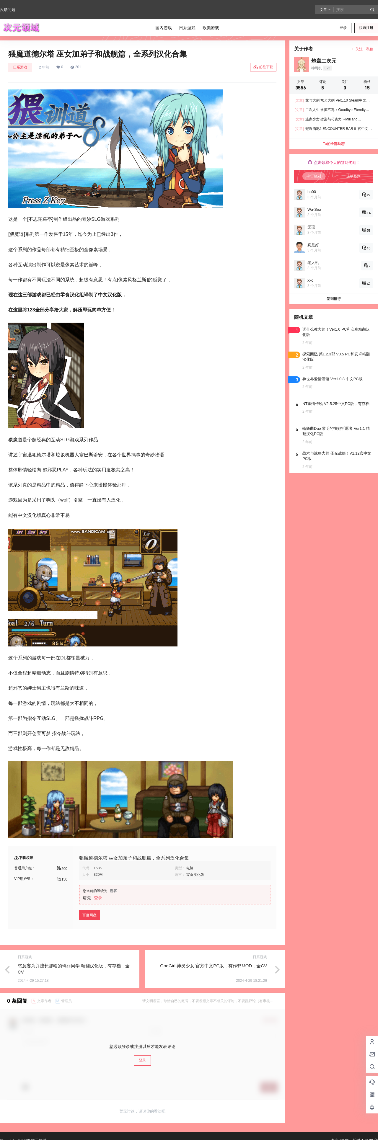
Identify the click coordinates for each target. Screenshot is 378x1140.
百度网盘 (89, 915)
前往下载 (263, 67)
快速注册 (366, 28)
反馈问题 (7, 9)
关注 (357, 49)
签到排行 (334, 299)
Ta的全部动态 (333, 144)
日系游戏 (20, 67)
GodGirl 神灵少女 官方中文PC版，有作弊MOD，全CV (213, 965)
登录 (343, 28)
